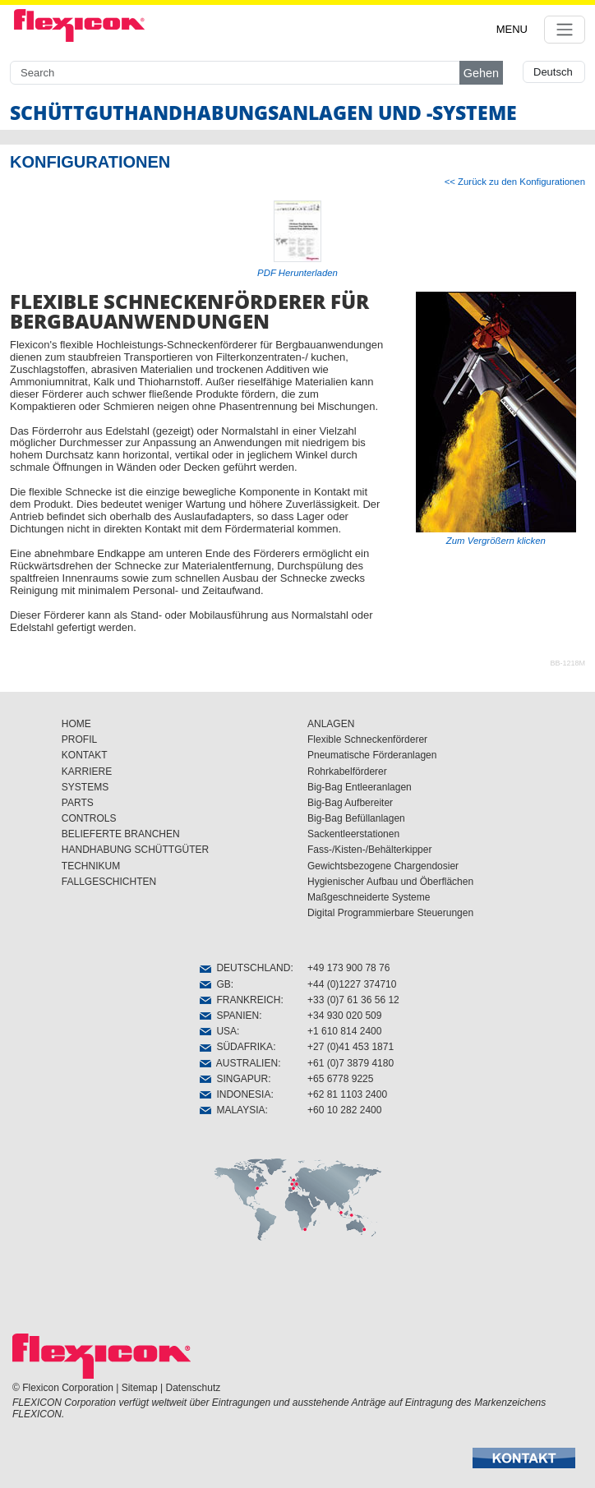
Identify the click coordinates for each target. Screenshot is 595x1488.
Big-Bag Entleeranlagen (359, 787)
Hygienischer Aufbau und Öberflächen (390, 881)
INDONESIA (235, 1094)
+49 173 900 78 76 (348, 968)
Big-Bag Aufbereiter (350, 802)
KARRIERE (87, 771)
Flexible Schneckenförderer (367, 739)
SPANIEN (229, 1015)
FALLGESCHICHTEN (109, 881)
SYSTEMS (85, 787)
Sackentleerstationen (353, 834)
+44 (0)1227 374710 (351, 984)
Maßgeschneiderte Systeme (368, 897)
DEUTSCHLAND (245, 968)
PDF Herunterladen (297, 273)
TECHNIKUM (91, 866)
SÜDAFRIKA (236, 1047)
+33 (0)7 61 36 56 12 (353, 1000)
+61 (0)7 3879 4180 (350, 1063)
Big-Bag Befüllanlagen (356, 818)
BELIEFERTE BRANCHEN (121, 834)
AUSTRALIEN (239, 1063)
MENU (512, 29)
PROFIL (79, 739)
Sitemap (140, 1388)
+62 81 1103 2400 (347, 1094)
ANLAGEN (330, 724)
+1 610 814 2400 (344, 1031)
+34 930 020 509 (344, 1015)
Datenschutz (193, 1388)
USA (218, 1031)
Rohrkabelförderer (347, 771)
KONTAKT (85, 755)
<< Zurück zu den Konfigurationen (515, 182)
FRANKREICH (240, 1000)
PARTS (78, 802)
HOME (76, 724)
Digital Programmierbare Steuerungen (390, 913)
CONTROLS (89, 818)
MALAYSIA (232, 1110)
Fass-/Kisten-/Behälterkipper (369, 849)
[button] (524, 1458)
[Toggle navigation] (564, 30)
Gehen (481, 73)
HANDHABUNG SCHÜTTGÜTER (135, 849)
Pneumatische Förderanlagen (371, 755)
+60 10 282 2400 (344, 1110)
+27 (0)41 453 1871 (350, 1047)
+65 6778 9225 (340, 1079)
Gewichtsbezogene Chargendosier (383, 866)
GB (215, 984)
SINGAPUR (234, 1079)
